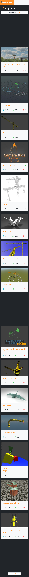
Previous (11, 574)
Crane (5, 133)
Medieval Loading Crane (11, 503)
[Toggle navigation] (27, 2)
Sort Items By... (14, 12)
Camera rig (6, 106)
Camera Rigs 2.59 (9, 165)
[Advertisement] (14, 30)
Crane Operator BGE (9, 285)
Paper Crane (7, 232)
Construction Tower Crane (12, 259)
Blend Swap (7, 2)
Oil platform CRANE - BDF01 (12, 378)
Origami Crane (7, 405)
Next (19, 574)
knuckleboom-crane (9, 433)
